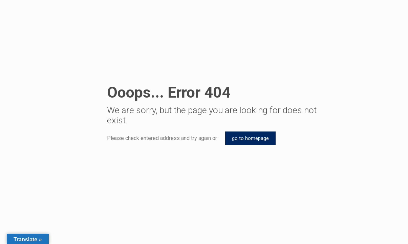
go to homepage (250, 138)
